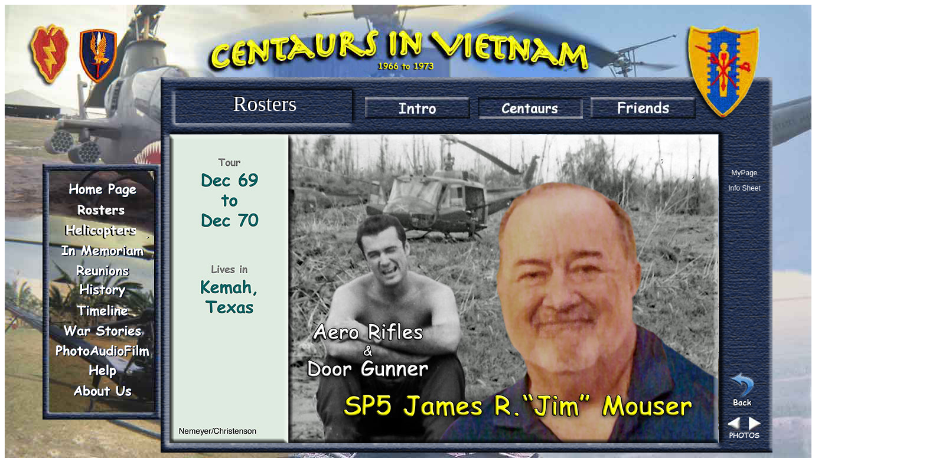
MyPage (744, 173)
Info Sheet (744, 188)
